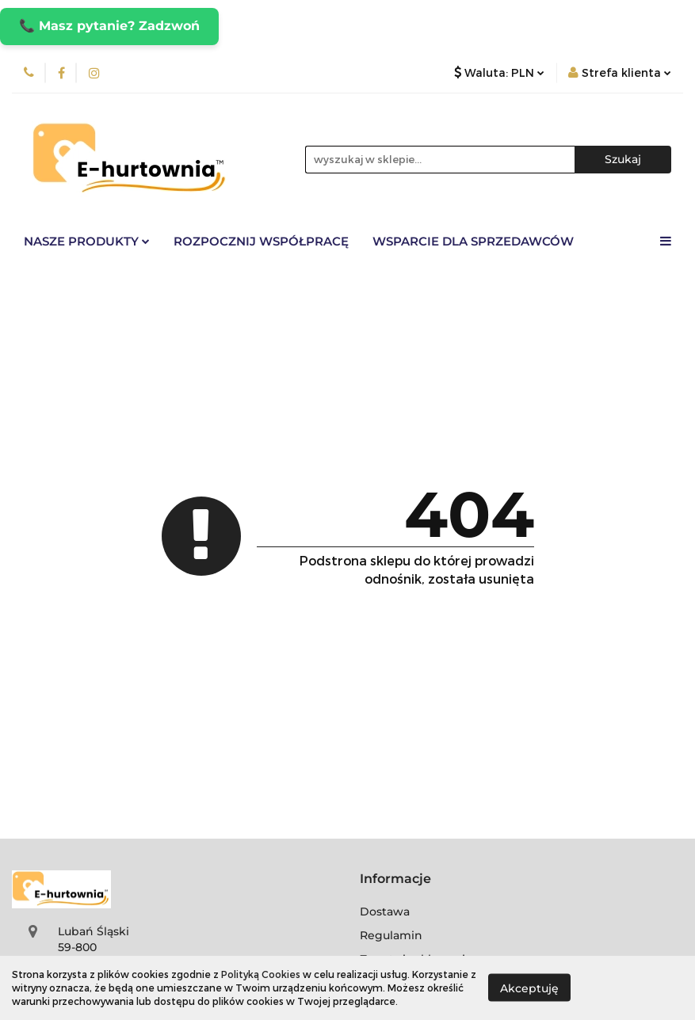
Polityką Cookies (260, 974)
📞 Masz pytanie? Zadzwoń (109, 25)
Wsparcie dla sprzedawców (473, 241)
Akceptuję (529, 988)
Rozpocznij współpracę (261, 241)
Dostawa (385, 911)
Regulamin (391, 935)
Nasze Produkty (87, 241)
